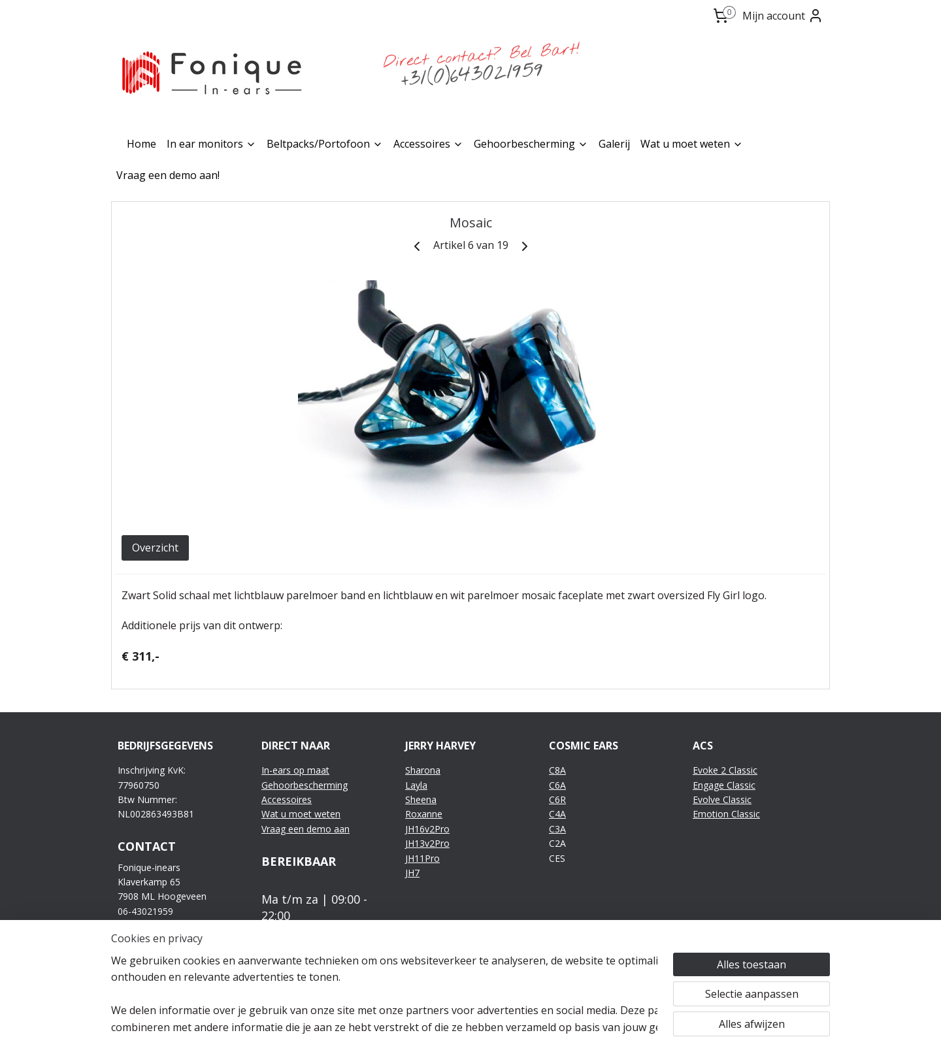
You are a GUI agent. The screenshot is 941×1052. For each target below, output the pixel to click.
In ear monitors (211, 144)
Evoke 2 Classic (725, 770)
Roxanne (423, 814)
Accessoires (428, 144)
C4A (557, 814)
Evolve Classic (722, 799)
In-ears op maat (295, 770)
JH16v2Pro (427, 829)
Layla (416, 785)
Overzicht (155, 547)
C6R (557, 799)
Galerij (614, 144)
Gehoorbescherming (531, 144)
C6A (557, 785)
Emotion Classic (726, 814)
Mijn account (782, 16)
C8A (557, 770)
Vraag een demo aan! (168, 175)
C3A (557, 829)
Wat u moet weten (691, 144)
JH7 (412, 872)
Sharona (422, 770)
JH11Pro (422, 858)
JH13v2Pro (427, 843)
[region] (384, 994)
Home (141, 144)
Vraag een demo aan (305, 829)
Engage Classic (724, 785)
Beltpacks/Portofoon (325, 144)
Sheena (421, 799)
